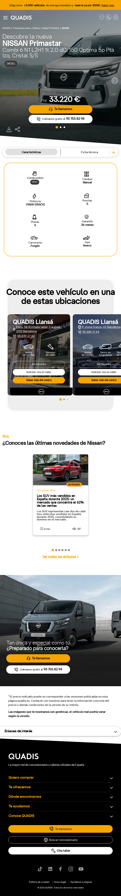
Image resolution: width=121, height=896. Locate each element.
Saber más (107, 5)
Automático (29, 667)
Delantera (13, 712)
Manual (12, 667)
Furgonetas (78, 530)
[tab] (41, 530)
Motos (58, 530)
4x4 (43, 712)
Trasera (30, 712)
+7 (37, 682)
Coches (41, 530)
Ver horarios (39, 364)
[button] (114, 80)
